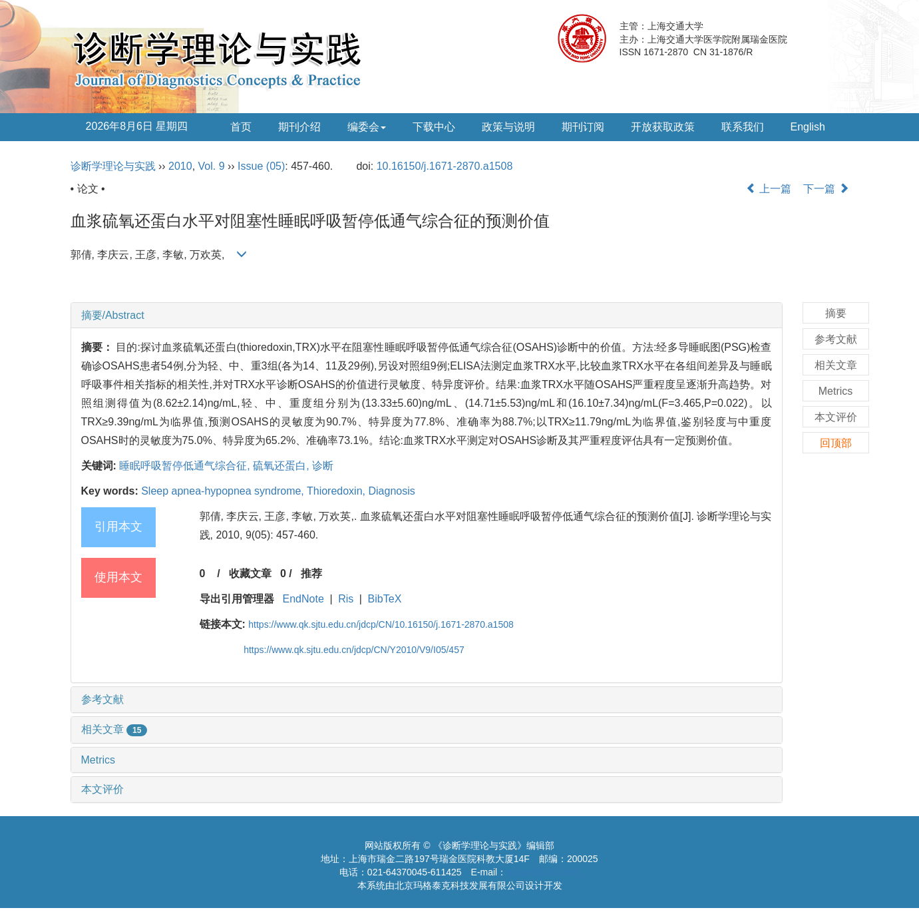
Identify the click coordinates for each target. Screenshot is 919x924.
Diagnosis (391, 491)
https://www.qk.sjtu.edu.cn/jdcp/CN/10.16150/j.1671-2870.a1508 (380, 624)
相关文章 (114, 729)
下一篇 (825, 188)
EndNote (303, 598)
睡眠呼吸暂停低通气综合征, (186, 465)
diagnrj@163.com (543, 872)
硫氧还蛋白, (282, 465)
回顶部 (836, 443)
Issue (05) (261, 166)
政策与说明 (508, 126)
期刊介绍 (299, 126)
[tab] (426, 315)
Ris (345, 598)
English (808, 126)
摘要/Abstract (112, 315)
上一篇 (768, 188)
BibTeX (385, 598)
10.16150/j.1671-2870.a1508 (445, 166)
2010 (180, 166)
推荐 (311, 573)
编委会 (366, 126)
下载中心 (434, 126)
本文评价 (102, 789)
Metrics (98, 760)
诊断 (322, 465)
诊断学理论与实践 (113, 166)
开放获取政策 (663, 126)
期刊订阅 (583, 126)
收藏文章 (250, 573)
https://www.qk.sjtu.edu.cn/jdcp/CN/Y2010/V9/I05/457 (354, 649)
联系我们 (742, 126)
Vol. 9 (211, 166)
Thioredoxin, (338, 491)
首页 (241, 126)
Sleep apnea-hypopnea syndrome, (224, 491)
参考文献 (102, 699)
